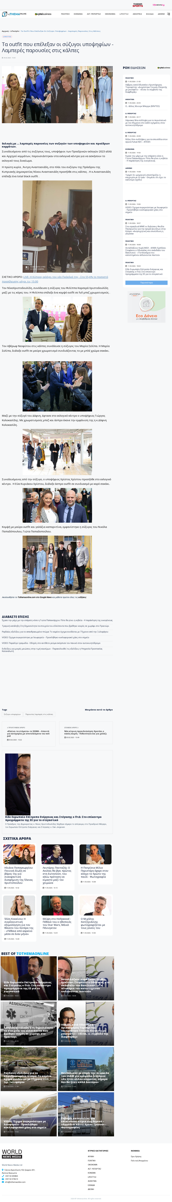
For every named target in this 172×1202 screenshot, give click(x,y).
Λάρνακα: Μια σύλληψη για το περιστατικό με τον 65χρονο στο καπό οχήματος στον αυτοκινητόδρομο (145, 122)
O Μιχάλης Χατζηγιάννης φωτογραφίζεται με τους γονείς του (93, 923)
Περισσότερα (146, 282)
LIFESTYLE (124, 14)
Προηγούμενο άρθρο (16, 728)
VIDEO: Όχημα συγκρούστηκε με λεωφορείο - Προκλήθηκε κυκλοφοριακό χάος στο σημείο (25, 1124)
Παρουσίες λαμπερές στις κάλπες (39, 714)
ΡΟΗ (134, 68)
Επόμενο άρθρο (71, 728)
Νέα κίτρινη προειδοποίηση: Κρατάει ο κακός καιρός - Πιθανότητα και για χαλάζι (85, 732)
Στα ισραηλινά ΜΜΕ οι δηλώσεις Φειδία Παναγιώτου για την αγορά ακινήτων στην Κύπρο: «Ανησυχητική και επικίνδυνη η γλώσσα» (145, 230)
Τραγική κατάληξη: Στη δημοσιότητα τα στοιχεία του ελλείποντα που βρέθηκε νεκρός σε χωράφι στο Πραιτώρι (28, 1032)
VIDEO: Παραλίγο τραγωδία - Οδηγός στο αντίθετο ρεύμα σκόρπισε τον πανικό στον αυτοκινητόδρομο (51, 643)
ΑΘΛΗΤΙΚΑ (137, 14)
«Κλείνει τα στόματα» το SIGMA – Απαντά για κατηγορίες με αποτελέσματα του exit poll (28, 733)
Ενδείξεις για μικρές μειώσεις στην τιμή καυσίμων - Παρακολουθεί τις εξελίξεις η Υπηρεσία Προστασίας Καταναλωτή (52, 650)
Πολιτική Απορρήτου (139, 1161)
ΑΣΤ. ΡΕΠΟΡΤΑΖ (94, 14)
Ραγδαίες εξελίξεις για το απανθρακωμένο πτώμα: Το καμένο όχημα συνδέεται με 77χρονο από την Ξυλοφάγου (27, 1077)
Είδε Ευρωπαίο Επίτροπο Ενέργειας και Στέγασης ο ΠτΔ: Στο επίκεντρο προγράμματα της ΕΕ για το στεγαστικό (53, 818)
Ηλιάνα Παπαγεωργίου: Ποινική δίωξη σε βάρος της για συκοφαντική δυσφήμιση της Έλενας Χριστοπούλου (18, 875)
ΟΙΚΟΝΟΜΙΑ (110, 14)
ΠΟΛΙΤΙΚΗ (65, 14)
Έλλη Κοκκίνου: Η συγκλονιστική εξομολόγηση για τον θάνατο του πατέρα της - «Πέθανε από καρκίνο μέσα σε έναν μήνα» (18, 926)
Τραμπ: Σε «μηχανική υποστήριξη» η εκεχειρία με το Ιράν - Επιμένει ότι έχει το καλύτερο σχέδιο (145, 177)
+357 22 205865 (11, 1176)
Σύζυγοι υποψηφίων (12, 714)
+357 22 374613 (11, 1179)
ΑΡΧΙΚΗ (91, 1157)
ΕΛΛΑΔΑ (150, 14)
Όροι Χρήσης (136, 1157)
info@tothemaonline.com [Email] (15, 1182)
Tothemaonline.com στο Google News (35, 597)
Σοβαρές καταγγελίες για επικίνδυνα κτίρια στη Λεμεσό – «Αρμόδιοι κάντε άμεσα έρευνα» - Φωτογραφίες (83, 1123)
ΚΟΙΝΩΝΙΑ (78, 14)
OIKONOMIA (92, 1165)
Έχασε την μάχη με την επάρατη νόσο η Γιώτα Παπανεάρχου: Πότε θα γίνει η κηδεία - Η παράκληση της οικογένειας (146, 158)
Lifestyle (14, 31)
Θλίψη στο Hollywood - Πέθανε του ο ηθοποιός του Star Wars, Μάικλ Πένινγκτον (57, 923)
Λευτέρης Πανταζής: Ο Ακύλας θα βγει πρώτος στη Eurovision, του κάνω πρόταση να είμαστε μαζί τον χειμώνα (57, 875)
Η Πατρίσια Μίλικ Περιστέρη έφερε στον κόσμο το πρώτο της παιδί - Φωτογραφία (94, 872)
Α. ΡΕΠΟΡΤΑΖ (130, 113)
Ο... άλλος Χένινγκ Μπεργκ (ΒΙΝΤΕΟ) (142, 106)
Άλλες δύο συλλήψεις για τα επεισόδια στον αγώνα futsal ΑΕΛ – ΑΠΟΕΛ (146, 140)
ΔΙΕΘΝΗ (161, 14)
